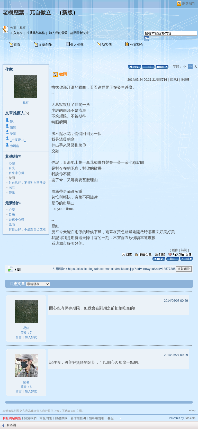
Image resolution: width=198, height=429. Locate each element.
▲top (191, 410)
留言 (18, 337)
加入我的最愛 (58, 33)
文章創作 (45, 45)
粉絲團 (11, 425)
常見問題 (46, 418)
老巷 (12, 187)
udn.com (190, 418)
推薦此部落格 (35, 33)
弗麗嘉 (14, 146)
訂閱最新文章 (79, 33)
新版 (67, 13)
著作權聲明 (78, 418)
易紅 (26, 103)
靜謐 (12, 192)
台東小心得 (16, 173)
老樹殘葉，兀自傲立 (27, 13)
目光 (12, 168)
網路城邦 (188, 3)
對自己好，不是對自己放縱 (27, 183)
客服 (110, 418)
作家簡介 (136, 45)
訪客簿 (107, 45)
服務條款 (61, 418)
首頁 (17, 45)
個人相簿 (77, 45)
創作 (175, 250)
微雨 (12, 224)
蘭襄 (13, 127)
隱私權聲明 (96, 418)
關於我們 (30, 418)
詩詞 (184, 250)
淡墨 (13, 133)
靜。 (13, 121)
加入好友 (16, 33)
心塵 (12, 163)
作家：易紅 (18, 28)
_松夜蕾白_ (17, 140)
